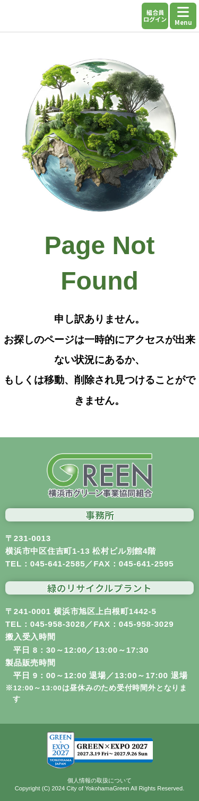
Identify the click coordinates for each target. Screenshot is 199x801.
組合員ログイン (155, 15)
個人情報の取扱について (99, 780)
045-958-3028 (57, 623)
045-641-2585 (57, 563)
